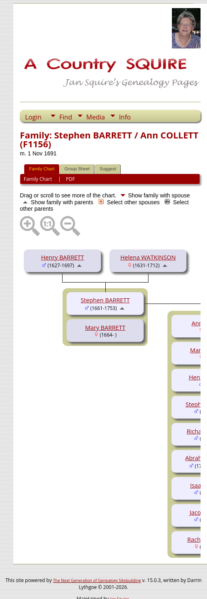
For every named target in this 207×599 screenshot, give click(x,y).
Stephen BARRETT (105, 300)
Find (65, 117)
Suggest (108, 168)
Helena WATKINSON (148, 257)
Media (95, 117)
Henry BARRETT (62, 257)
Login (33, 117)
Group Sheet (77, 168)
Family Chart (41, 168)
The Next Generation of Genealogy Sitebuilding (97, 580)
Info (125, 117)
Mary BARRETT (105, 327)
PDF (70, 179)
